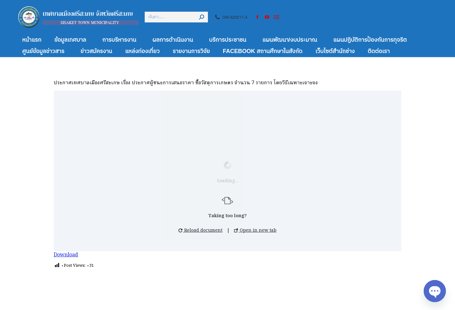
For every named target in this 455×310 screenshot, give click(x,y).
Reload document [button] (200, 230)
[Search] (176, 17)
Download (66, 255)
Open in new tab (255, 230)
